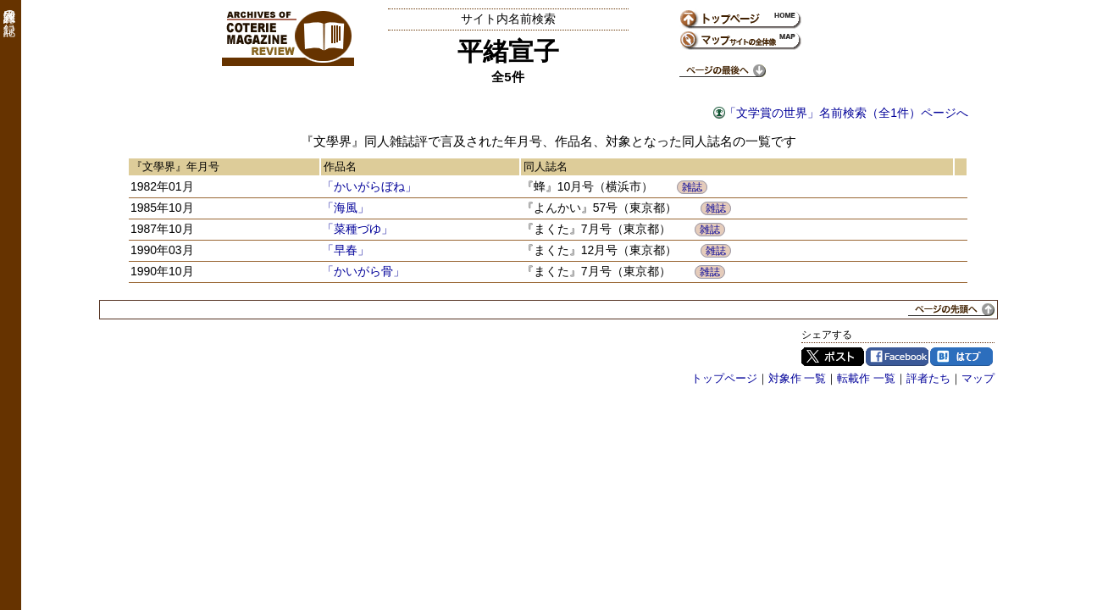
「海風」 (345, 207)
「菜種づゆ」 (357, 229)
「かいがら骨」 (363, 271)
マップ (978, 378)
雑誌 (692, 187)
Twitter (832, 356)
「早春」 (345, 250)
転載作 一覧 (866, 378)
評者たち (928, 378)
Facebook (897, 356)
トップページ (724, 378)
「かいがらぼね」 (369, 186)
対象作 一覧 (797, 378)
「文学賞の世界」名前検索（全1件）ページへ (846, 112)
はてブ (961, 356)
